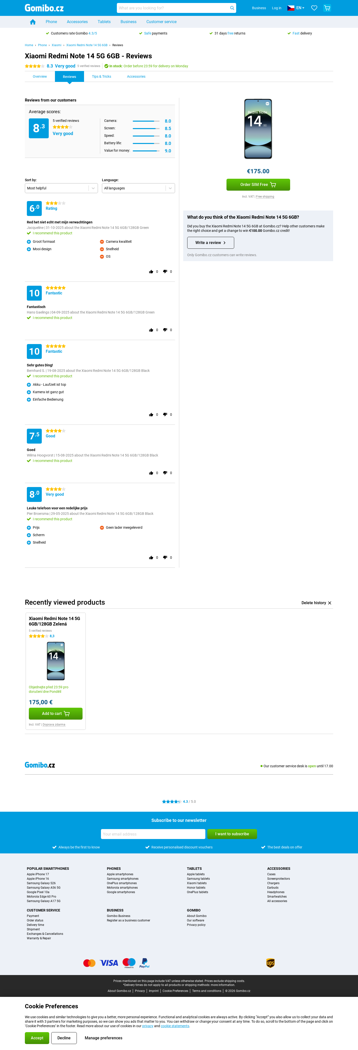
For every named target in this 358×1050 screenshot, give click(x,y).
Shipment (33, 929)
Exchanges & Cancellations (45, 934)
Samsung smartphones (122, 878)
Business (128, 21)
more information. (223, 985)
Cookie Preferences (175, 991)
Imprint (154, 991)
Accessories (77, 21)
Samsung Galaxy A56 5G (43, 887)
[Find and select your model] (176, 8)
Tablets (104, 21)
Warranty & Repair (39, 938)
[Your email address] (153, 834)
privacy (147, 1026)
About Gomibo (197, 916)
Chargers (273, 883)
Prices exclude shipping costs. (225, 981)
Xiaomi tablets (197, 883)
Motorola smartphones (122, 887)
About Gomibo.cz (119, 991)
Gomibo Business (118, 916)
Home (29, 45)
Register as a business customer (128, 920)
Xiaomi (56, 45)
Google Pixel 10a (38, 892)
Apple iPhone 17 (38, 874)
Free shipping (265, 196)
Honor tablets (196, 887)
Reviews (117, 45)
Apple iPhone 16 (38, 878)
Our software (195, 920)
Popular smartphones (48, 869)
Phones (114, 869)
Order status (35, 920)
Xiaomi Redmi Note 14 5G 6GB (86, 45)
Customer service (161, 21)
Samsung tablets (198, 878)
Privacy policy (196, 925)
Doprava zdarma (54, 724)
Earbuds (272, 887)
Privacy (140, 991)
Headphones (275, 892)
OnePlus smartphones (122, 883)
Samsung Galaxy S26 (41, 883)
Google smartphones (121, 892)
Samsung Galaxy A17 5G (43, 901)
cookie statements (175, 1026)
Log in (276, 8)
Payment (33, 916)
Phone (51, 21)
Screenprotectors (278, 878)
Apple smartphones (120, 874)
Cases (271, 874)
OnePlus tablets (197, 892)
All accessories (277, 901)
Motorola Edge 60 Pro (41, 896)
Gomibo (194, 910)
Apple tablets (196, 874)
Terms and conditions (206, 991)
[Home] (33, 22)
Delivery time (35, 925)
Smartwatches (277, 896)
